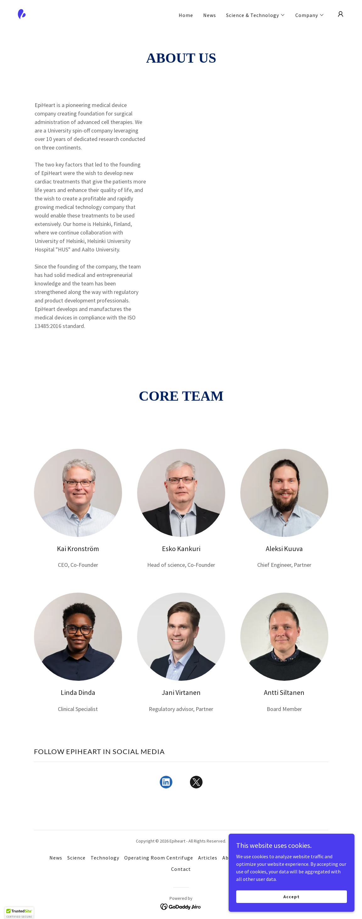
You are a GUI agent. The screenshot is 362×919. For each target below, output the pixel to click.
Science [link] (76, 857)
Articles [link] (207, 857)
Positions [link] (301, 857)
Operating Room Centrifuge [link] (158, 857)
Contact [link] (181, 869)
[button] (255, 15)
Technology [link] (105, 857)
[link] (21, 13)
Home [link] (186, 15)
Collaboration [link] (266, 857)
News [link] (209, 15)
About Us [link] (233, 857)
